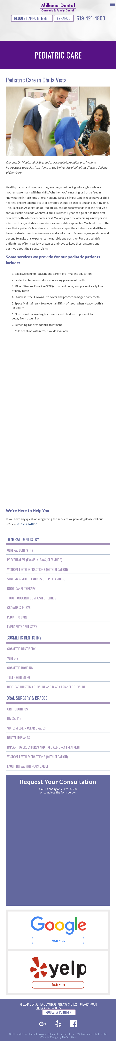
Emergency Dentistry (22, 626)
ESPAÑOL (63, 18)
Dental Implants (18, 737)
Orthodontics (17, 709)
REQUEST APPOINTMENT (31, 18)
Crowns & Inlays (19, 607)
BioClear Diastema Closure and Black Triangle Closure (46, 686)
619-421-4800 (90, 18)
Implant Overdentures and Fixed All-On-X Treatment (44, 747)
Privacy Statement (48, 1034)
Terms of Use (67, 1034)
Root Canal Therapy (21, 588)
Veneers (12, 658)
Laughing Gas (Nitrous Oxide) (27, 766)
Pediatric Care (17, 617)
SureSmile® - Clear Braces (26, 728)
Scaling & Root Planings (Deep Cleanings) (36, 578)
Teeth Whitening (18, 677)
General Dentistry (20, 550)
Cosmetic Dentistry (21, 648)
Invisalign (14, 718)
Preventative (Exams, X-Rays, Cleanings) (34, 559)
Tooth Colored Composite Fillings (31, 598)
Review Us (58, 940)
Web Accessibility (87, 1034)
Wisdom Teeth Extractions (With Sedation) (37, 569)
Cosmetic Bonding (20, 667)
